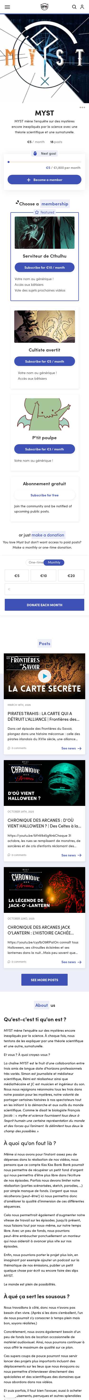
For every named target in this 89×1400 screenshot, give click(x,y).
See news (68, 748)
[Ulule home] (44, 7)
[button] (10, 1395)
